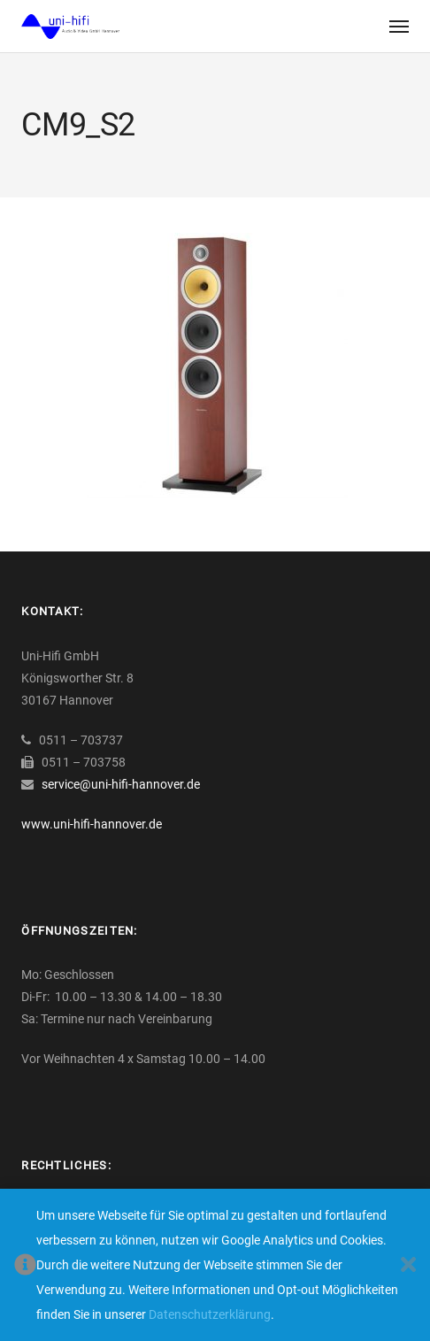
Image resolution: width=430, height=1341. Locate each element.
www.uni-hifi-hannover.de (91, 824)
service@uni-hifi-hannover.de (121, 784)
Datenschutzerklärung (210, 1314)
